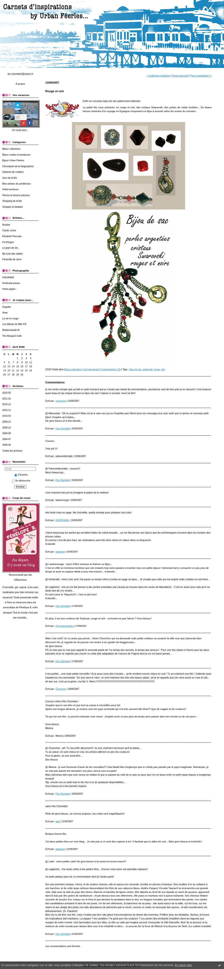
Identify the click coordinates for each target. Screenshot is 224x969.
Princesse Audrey (64, 626)
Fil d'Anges (8, 242)
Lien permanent (91, 369)
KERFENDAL (62, 520)
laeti (58, 821)
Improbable (8, 277)
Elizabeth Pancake (12, 236)
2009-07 (6, 439)
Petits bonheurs (10, 189)
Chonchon (61, 689)
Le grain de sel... (11, 248)
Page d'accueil (180, 75)
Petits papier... (9, 289)
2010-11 (6, 410)
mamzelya (61, 401)
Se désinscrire (21, 480)
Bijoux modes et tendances (16, 155)
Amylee (6, 225)
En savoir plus (183, 965)
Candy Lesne (9, 230)
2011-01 (6, 398)
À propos (20, 84)
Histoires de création (13, 172)
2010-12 (6, 404)
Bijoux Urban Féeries (13, 160)
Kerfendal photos (11, 283)
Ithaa (4, 312)
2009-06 (6, 445)
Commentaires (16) (111, 369)
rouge (157, 369)
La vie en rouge (10, 318)
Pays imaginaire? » (201, 75)
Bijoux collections (11, 149)
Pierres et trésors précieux (16, 195)
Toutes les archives (12, 451)
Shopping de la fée (12, 201)
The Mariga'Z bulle (12, 336)
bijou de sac (135, 369)
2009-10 (6, 427)
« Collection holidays (158, 75)
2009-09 (6, 433)
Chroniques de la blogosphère (18, 166)
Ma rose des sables (12, 253)
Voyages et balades (12, 207)
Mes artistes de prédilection (16, 184)
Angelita (6, 307)
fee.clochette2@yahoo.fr (20, 74)
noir (163, 369)
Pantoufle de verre (11, 259)
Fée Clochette (63, 428)
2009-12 (6, 422)
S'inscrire (20, 475)
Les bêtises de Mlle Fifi (14, 324)
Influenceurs (20, 580)
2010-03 (6, 416)
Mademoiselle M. (11, 330)
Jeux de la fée (9, 178)
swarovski (148, 369)
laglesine (60, 552)
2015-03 (6, 393)
